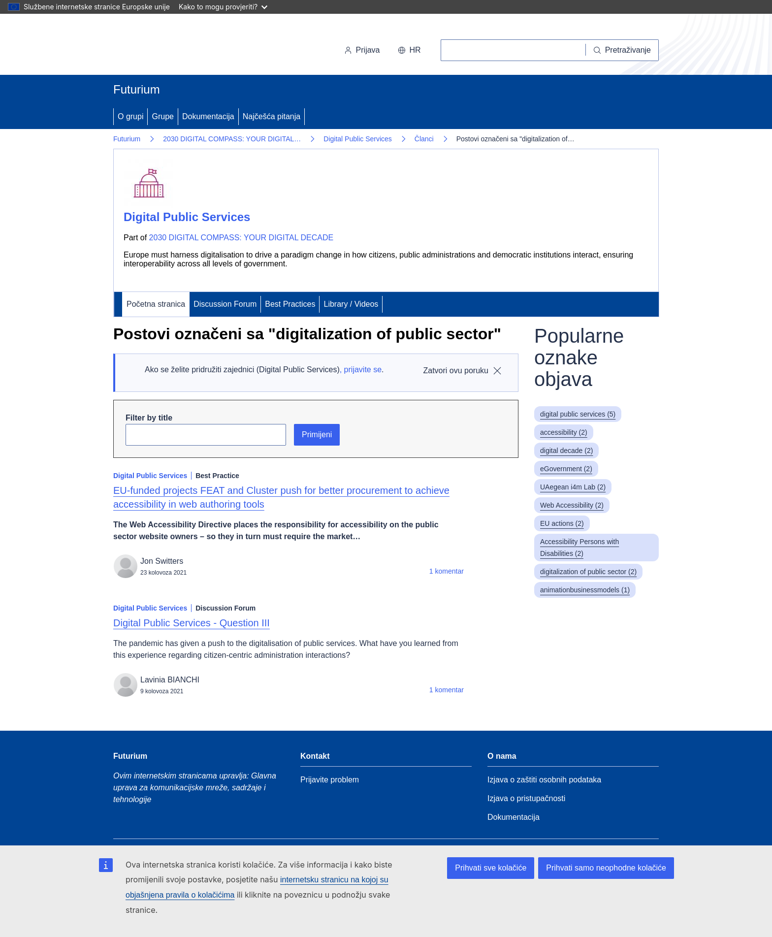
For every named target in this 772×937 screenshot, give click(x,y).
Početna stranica (156, 304)
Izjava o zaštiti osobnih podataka (544, 779)
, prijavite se (361, 369)
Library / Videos (350, 304)
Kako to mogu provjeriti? (223, 6)
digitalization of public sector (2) (588, 572)
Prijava (362, 50)
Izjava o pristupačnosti (526, 798)
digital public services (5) (577, 414)
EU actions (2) (562, 523)
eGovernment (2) (566, 469)
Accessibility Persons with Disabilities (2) (579, 547)
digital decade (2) (566, 450)
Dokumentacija (208, 116)
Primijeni (317, 434)
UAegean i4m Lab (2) (573, 487)
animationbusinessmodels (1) (585, 590)
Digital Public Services (357, 139)
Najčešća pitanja (271, 116)
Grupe (162, 116)
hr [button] (409, 50)
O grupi (130, 116)
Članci (424, 139)
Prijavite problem (329, 779)
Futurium (136, 89)
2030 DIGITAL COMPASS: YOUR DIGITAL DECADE (241, 237)
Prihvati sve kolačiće (490, 868)
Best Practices (290, 304)
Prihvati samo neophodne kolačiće (606, 868)
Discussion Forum (225, 304)
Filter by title (149, 418)
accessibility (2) (563, 432)
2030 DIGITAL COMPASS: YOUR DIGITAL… (232, 139)
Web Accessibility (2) (572, 505)
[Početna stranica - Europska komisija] (181, 46)
